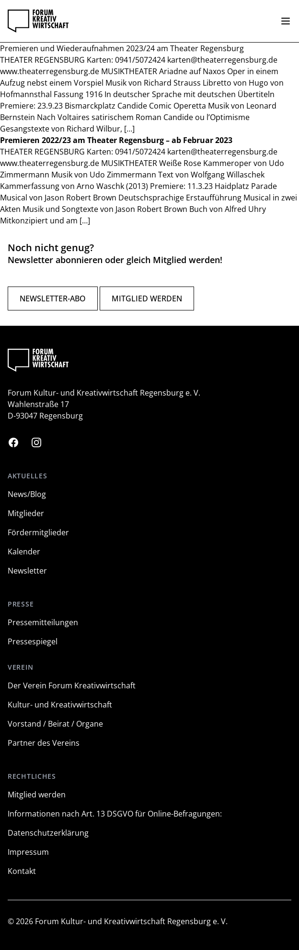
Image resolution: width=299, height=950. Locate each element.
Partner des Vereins (44, 743)
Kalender (24, 551)
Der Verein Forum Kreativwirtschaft (72, 685)
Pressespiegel (33, 641)
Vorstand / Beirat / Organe (55, 723)
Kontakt (22, 871)
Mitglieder (26, 513)
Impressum (28, 852)
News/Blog (27, 494)
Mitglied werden (147, 298)
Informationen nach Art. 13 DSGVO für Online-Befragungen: (115, 813)
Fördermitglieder (38, 532)
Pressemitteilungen (43, 622)
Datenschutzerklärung (48, 833)
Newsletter (27, 570)
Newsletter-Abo (53, 298)
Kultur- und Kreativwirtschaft (60, 704)
